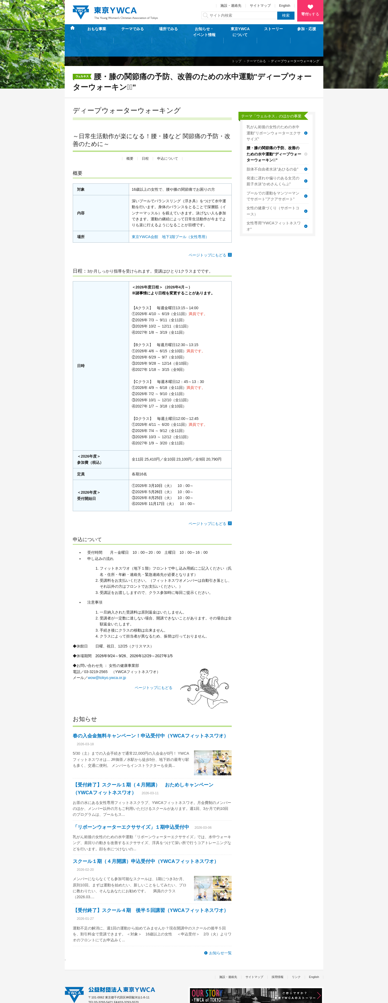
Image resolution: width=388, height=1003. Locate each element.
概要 (129, 141)
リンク (296, 960)
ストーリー (273, 32)
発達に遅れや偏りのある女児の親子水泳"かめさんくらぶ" (273, 164)
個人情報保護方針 (76, 996)
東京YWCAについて (240, 32)
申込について (167, 141)
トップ (236, 44)
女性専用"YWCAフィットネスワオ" (274, 209)
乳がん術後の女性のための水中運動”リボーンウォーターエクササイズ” (274, 116)
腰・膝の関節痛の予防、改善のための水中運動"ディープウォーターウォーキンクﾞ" (274, 137)
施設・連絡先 (230, 6)
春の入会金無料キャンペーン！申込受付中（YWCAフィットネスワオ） (150, 719)
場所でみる (168, 32)
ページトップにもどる (207, 238)
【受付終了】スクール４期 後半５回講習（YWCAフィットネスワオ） (150, 893)
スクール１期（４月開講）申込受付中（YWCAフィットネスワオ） (146, 844)
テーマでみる (132, 32)
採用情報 (277, 960)
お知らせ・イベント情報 (204, 32)
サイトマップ (260, 6)
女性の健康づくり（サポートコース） (273, 194)
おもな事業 (96, 32)
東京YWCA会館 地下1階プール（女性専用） (170, 220)
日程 (145, 141)
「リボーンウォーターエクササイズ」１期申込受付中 (131, 810)
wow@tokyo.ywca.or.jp (107, 661)
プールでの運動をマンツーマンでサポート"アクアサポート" (273, 179)
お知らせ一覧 (220, 936)
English (284, 6)
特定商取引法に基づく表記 (114, 996)
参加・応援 (306, 32)
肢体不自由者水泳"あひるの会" (272, 152)
